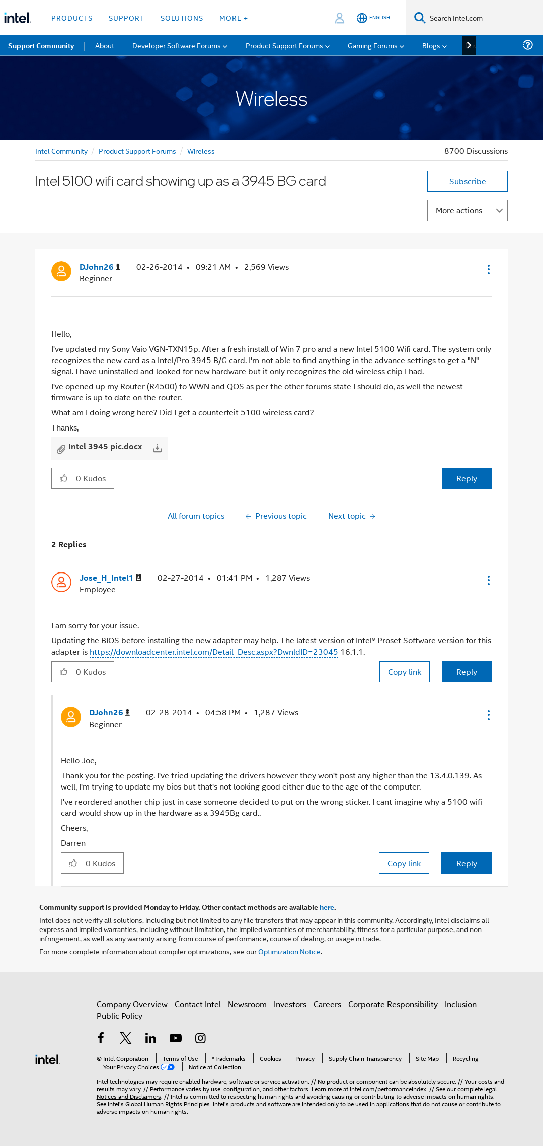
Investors (290, 1004)
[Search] (420, 17)
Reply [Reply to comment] (466, 671)
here (327, 906)
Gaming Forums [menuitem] (373, 45)
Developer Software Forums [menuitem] (176, 45)
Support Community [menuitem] (41, 45)
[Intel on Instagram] (200, 1039)
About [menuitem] (104, 45)
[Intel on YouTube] (175, 1039)
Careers (327, 1004)
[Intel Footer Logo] (47, 1058)
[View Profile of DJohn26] (100, 267)
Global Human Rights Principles (167, 1103)
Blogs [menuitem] (431, 45)
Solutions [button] (182, 17)
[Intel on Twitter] (125, 1039)
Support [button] (126, 17)
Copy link (404, 671)
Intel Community (61, 150)
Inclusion (461, 1004)
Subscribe (467, 181)
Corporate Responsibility (393, 1004)
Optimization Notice (289, 951)
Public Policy (119, 1015)
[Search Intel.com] (484, 18)
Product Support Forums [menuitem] (284, 45)
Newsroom (247, 1004)
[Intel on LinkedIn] (151, 1039)
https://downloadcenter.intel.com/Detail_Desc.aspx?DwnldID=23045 (214, 651)
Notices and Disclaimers (129, 1096)
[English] (373, 18)
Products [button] (72, 17)
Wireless (201, 150)
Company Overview (132, 1004)
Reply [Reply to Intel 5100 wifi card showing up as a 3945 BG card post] (466, 478)
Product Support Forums (137, 150)
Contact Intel (198, 1004)
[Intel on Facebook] (101, 1039)
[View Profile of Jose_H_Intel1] (110, 578)
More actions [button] (459, 210)
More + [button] (233, 17)
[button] (488, 269)
